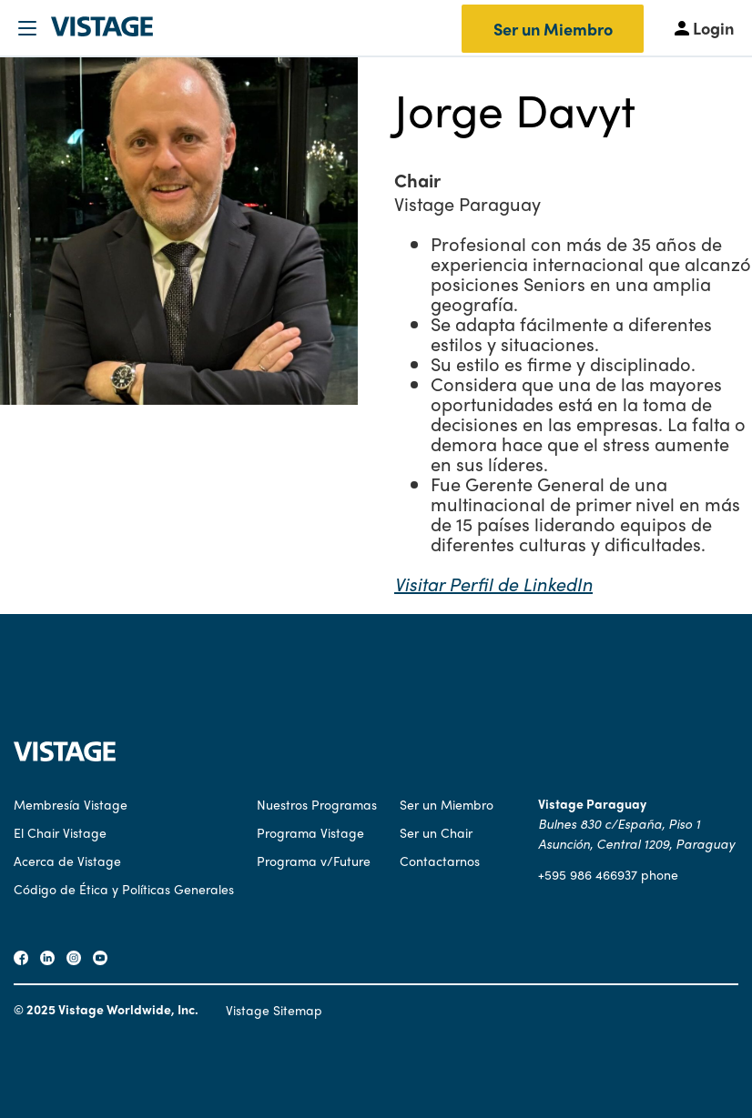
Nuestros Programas (317, 804)
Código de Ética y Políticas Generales (124, 889)
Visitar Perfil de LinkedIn (493, 583)
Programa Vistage (310, 832)
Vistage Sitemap (274, 1010)
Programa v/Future (314, 860)
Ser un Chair (436, 832)
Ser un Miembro (553, 28)
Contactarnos (440, 860)
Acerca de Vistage (67, 860)
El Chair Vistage (60, 832)
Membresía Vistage (70, 804)
